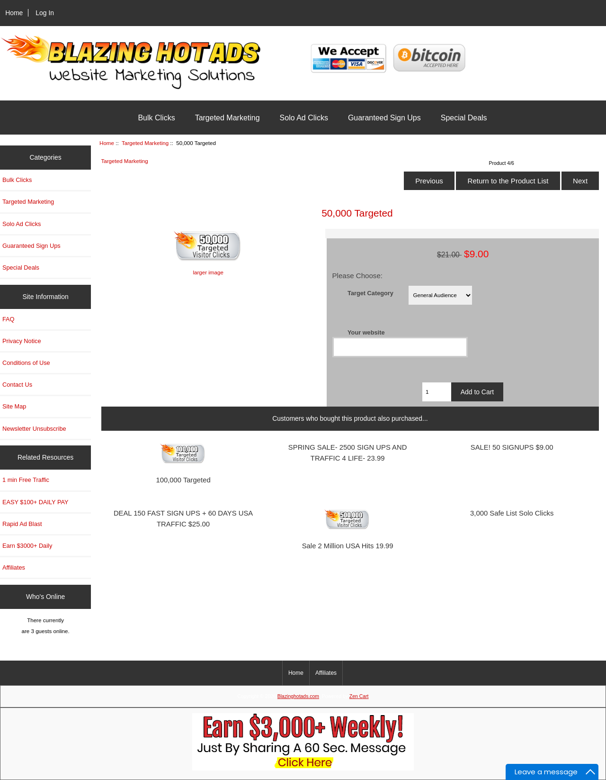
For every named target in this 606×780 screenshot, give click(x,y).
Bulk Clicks (156, 118)
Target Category (370, 292)
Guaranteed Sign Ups (384, 118)
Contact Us (17, 384)
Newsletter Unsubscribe (34, 428)
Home (14, 13)
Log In (45, 13)
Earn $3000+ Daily (27, 545)
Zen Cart (359, 696)
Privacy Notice (21, 341)
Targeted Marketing (145, 143)
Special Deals (464, 118)
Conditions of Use (26, 362)
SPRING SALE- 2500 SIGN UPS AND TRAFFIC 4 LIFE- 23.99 (347, 453)
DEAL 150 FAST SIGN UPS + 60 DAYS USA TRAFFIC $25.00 (183, 518)
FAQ (8, 319)
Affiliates (13, 567)
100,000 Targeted (183, 480)
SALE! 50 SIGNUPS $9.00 (512, 447)
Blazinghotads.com (298, 696)
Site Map (14, 406)
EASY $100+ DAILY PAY (35, 502)
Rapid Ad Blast (22, 523)
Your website (366, 332)
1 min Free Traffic (25, 479)
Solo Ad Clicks (304, 118)
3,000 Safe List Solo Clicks (511, 513)
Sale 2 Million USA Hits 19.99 (347, 546)
